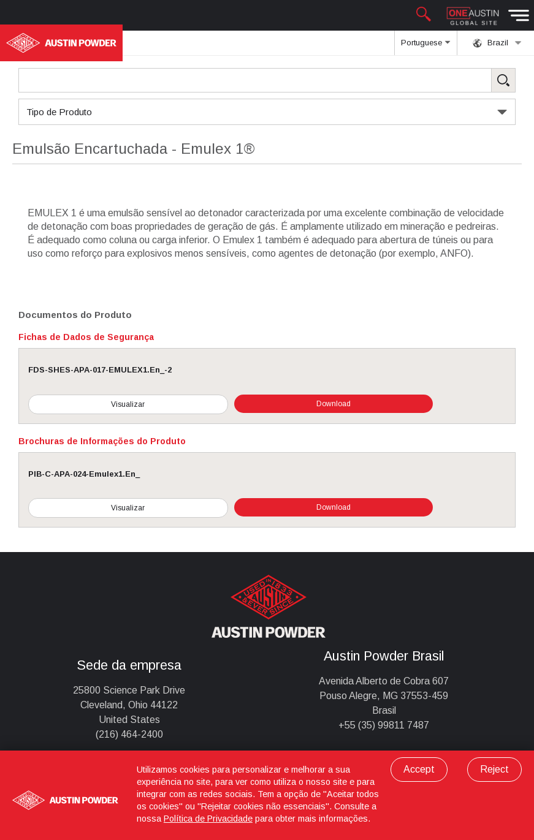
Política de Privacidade (208, 818)
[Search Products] (267, 80)
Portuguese (425, 46)
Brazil (497, 43)
